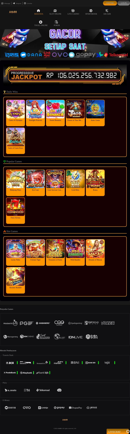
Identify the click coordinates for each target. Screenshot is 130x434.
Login (124, 3)
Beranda (38, 12)
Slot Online (55, 12)
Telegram (17, 3)
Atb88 (60, 428)
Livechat (28, 3)
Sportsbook (91, 12)
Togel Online (41, 23)
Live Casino (73, 12)
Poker (57, 23)
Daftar (110, 3)
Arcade (107, 12)
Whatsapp (5, 3)
